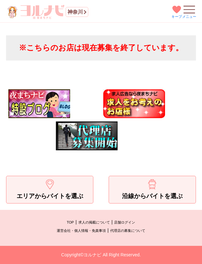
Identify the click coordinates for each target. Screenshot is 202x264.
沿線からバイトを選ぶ (152, 189)
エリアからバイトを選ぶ (50, 189)
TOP (70, 222)
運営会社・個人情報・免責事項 (81, 230)
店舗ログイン (124, 222)
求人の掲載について (94, 222)
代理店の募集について (127, 230)
